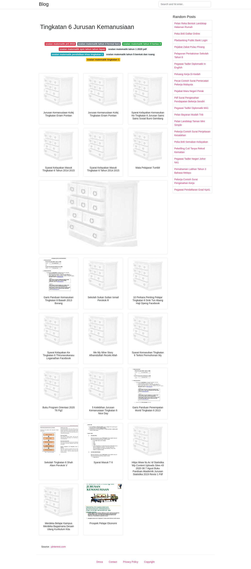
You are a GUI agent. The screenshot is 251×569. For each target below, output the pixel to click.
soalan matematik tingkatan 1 (103, 59)
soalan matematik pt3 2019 (60, 44)
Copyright (149, 561)
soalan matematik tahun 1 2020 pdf (127, 49)
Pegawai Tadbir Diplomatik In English (190, 65)
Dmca (99, 561)
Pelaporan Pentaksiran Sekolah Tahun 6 (191, 55)
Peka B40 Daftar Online (187, 33)
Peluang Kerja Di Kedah (187, 74)
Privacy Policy (130, 561)
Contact (113, 561)
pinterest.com (58, 546)
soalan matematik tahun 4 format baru (99, 44)
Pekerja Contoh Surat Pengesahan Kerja (186, 181)
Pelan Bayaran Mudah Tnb (188, 114)
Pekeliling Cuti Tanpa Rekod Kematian (189, 150)
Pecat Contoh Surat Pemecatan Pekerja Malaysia (191, 82)
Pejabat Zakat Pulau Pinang (189, 47)
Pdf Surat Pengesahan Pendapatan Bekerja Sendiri (189, 99)
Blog (44, 4)
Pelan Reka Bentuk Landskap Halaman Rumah (190, 25)
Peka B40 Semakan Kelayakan (191, 141)
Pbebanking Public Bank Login (190, 40)
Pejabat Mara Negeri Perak (189, 91)
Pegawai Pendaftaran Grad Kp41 (192, 189)
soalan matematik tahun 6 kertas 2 (142, 44)
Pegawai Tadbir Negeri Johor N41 (190, 160)
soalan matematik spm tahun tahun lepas (82, 49)
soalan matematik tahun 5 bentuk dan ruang (130, 54)
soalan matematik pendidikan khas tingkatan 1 (77, 54)
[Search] (185, 4)
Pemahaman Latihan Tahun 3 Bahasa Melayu (190, 171)
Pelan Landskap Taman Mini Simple (189, 123)
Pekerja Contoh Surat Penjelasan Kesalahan (192, 133)
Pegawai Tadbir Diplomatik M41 (191, 108)
